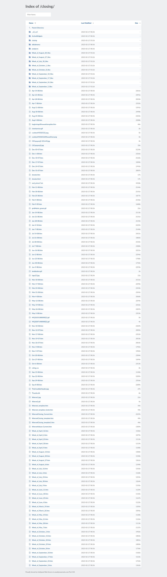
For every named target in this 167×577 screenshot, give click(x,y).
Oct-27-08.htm (36, 359)
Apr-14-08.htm (36, 91)
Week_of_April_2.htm (38, 435)
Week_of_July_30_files (38, 61)
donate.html (35, 179)
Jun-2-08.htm (35, 254)
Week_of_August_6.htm (39, 464)
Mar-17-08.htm (36, 284)
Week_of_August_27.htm (39, 460)
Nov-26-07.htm (36, 343)
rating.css (34, 368)
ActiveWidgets (35, 36)
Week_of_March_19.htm (39, 506)
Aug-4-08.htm (35, 120)
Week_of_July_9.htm (38, 485)
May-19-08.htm (36, 305)
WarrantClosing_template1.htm (41, 422)
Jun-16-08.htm (36, 250)
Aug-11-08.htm (36, 107)
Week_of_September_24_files (41, 82)
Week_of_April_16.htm (38, 431)
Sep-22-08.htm (36, 376)
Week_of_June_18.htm (38, 494)
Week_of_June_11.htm (38, 490)
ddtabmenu (34, 44)
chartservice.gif (36, 129)
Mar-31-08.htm (36, 292)
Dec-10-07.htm (36, 158)
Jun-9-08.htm (35, 267)
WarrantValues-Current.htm (40, 427)
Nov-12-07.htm (36, 330)
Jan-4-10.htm (35, 225)
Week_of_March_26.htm (39, 511)
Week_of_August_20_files (39, 53)
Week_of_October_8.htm (39, 548)
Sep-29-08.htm (36, 380)
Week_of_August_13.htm (39, 452)
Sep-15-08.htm (36, 372)
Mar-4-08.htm (35, 296)
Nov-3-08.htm (35, 347)
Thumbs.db (34, 393)
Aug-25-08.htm (36, 116)
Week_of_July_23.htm (38, 477)
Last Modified (86, 23)
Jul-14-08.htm (35, 234)
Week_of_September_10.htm (41, 553)
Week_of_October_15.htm (40, 536)
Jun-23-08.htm (36, 259)
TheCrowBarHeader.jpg (39, 389)
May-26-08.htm (36, 309)
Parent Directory (36, 28)
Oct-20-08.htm (36, 355)
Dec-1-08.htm (35, 154)
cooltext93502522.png (38, 133)
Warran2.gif (34, 401)
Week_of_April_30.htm (38, 443)
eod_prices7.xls (36, 183)
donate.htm (34, 175)
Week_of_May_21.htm (38, 519)
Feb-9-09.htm (35, 204)
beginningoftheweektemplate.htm (42, 124)
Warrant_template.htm (38, 406)
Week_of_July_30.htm (38, 481)
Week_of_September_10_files (41, 74)
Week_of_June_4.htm (38, 502)
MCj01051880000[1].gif (39, 317)
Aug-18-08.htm (36, 112)
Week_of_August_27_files (39, 57)
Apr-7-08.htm (35, 103)
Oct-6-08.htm (35, 364)
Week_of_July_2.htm (38, 473)
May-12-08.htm (36, 301)
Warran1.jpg (35, 397)
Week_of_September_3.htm (40, 565)
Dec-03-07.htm (36, 149)
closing (33, 40)
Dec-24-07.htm (36, 166)
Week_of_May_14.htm (38, 515)
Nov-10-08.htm (36, 326)
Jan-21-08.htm (36, 217)
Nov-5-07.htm (35, 351)
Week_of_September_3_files (40, 87)
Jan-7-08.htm (35, 229)
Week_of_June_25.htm (38, 498)
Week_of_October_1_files (39, 65)
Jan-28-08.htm (36, 221)
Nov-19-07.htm (36, 338)
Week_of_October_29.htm (40, 544)
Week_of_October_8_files (39, 70)
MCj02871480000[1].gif (39, 322)
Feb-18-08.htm (36, 191)
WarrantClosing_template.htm (41, 418)
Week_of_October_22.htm (40, 540)
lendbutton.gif (35, 271)
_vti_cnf (33, 32)
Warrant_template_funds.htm (41, 410)
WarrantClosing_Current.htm (41, 414)
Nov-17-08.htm (36, 334)
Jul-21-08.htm (35, 238)
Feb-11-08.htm (36, 187)
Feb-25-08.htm (36, 196)
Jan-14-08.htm (36, 212)
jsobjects (33, 49)
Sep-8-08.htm (35, 385)
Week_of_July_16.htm (38, 469)
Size (136, 23)
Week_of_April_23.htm (38, 439)
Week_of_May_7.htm (38, 527)
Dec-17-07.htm (36, 162)
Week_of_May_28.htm (38, 523)
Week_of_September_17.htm (41, 557)
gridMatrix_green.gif (37, 208)
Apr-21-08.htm (36, 95)
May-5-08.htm (35, 313)
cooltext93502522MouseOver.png (43, 137)
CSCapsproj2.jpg (36, 145)
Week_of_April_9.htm (38, 448)
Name (31, 23)
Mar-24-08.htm (36, 288)
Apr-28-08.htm (36, 99)
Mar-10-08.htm (36, 280)
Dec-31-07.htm (36, 170)
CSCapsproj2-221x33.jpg (39, 141)
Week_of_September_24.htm (41, 561)
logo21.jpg (34, 275)
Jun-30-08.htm (36, 263)
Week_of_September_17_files (41, 78)
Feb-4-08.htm (35, 200)
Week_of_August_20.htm (39, 456)
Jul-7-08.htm (35, 246)
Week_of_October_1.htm (39, 532)
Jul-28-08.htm (35, 242)
